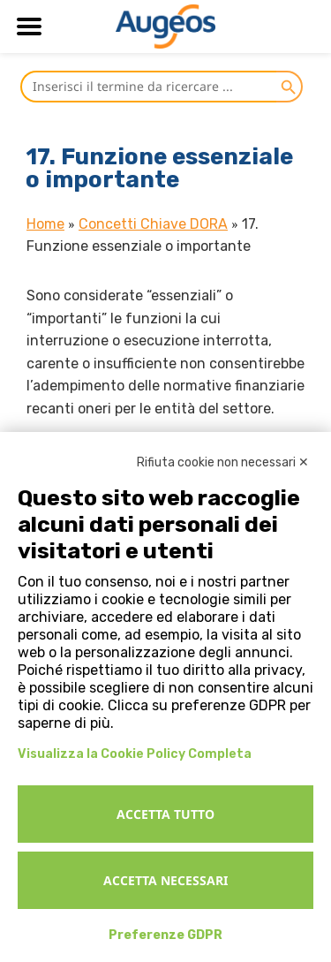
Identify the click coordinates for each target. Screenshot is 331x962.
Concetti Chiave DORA (153, 224)
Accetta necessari (165, 880)
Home (45, 224)
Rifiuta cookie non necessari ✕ (223, 462)
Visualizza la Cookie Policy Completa (135, 753)
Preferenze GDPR (165, 935)
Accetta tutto (165, 814)
